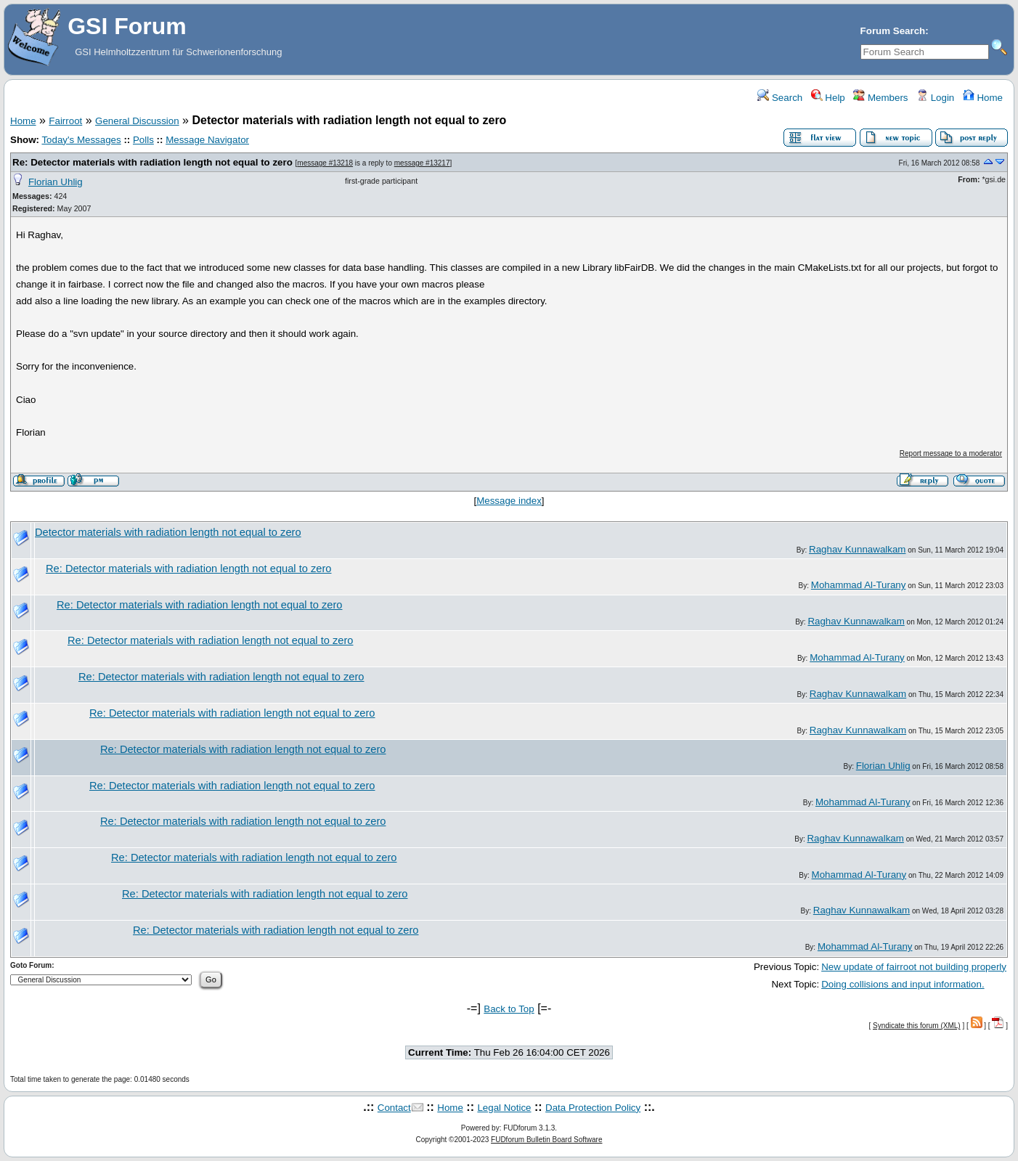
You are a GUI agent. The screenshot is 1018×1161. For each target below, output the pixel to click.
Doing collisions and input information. (902, 984)
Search (779, 97)
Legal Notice (504, 1107)
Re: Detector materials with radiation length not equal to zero (152, 162)
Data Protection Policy (592, 1107)
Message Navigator (207, 139)
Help (828, 97)
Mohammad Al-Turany (858, 584)
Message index (509, 500)
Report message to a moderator (951, 453)
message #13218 (325, 163)
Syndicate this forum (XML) (917, 1026)
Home (983, 97)
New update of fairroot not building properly (913, 966)
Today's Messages (81, 139)
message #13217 (422, 163)
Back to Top (509, 1008)
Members (880, 97)
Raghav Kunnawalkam (857, 549)
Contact (394, 1107)
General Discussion (137, 120)
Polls (143, 139)
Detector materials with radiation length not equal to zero (168, 532)
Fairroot (65, 120)
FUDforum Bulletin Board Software (546, 1140)
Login (935, 97)
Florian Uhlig (55, 181)
